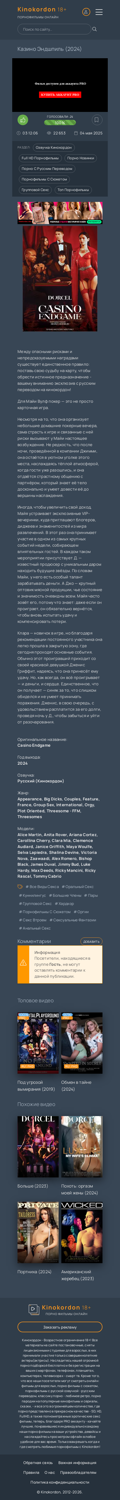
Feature (90, 799)
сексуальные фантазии (74, 919)
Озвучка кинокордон (54, 147)
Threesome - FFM (63, 811)
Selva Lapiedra (32, 852)
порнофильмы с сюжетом (47, 911)
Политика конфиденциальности (60, 1482)
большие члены (67, 895)
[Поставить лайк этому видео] (23, 120)
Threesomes (30, 816)
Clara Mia (61, 840)
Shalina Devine (64, 852)
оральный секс (80, 886)
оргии (83, 911)
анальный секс (37, 928)
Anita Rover (55, 834)
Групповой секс (35, 189)
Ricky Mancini (69, 870)
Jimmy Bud (68, 864)
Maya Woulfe (79, 846)
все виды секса (44, 886)
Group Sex (43, 805)
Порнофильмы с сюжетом (44, 179)
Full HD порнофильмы (40, 158)
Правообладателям (78, 1472)
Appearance (30, 799)
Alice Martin (30, 834)
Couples (72, 799)
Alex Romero (64, 858)
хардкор (66, 903)
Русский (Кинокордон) (41, 781)
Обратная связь (38, 1462)
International (69, 805)
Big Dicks (53, 799)
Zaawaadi (39, 858)
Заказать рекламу (60, 1327)
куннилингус (34, 895)
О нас (50, 1472)
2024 (23, 763)
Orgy (89, 805)
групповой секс (37, 903)
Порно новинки (80, 158)
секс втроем (34, 919)
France (24, 805)
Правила (31, 1472)
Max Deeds (42, 870)
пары (93, 895)
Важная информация (77, 1462)
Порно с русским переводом (47, 168)
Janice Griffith (49, 846)
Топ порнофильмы (73, 189)
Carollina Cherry (34, 840)
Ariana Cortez (83, 834)
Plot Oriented (31, 811)
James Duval (43, 864)
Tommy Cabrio (47, 876)
